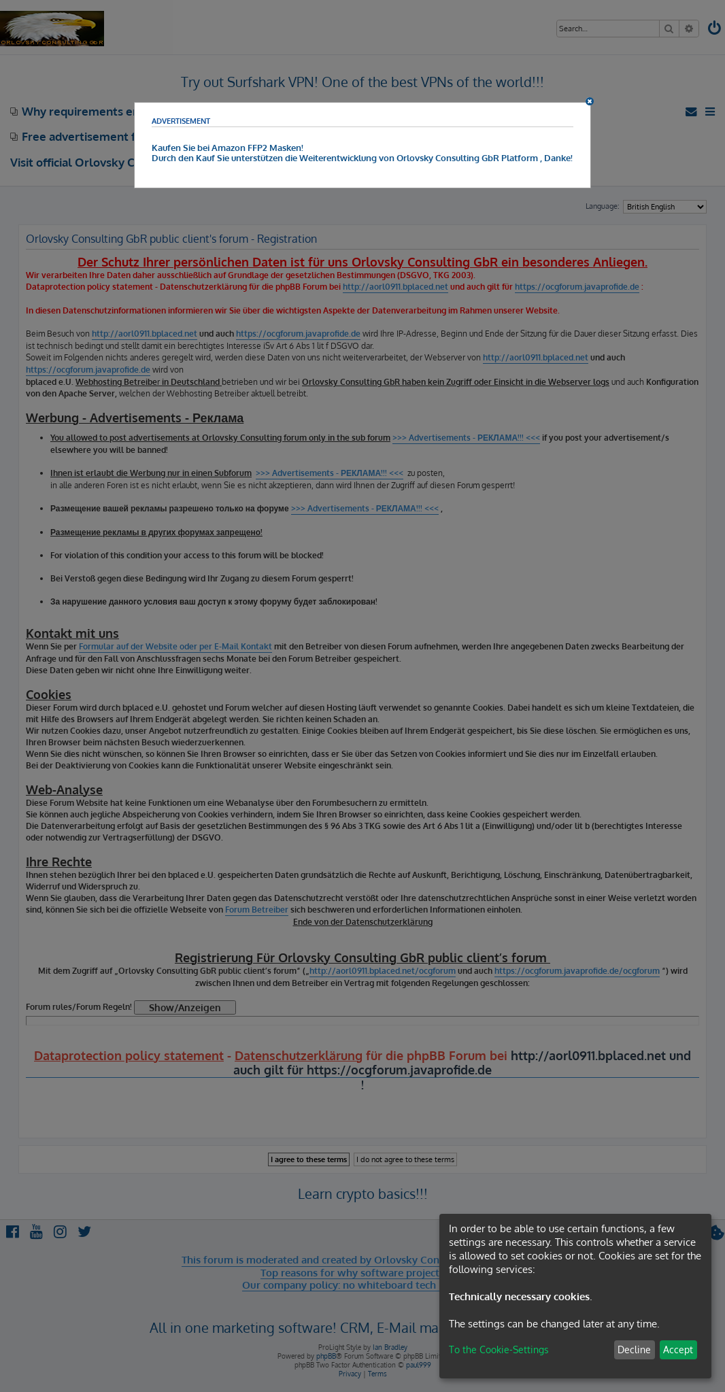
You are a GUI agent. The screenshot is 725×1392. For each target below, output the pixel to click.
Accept (678, 1349)
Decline (634, 1349)
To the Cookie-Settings (499, 1349)
